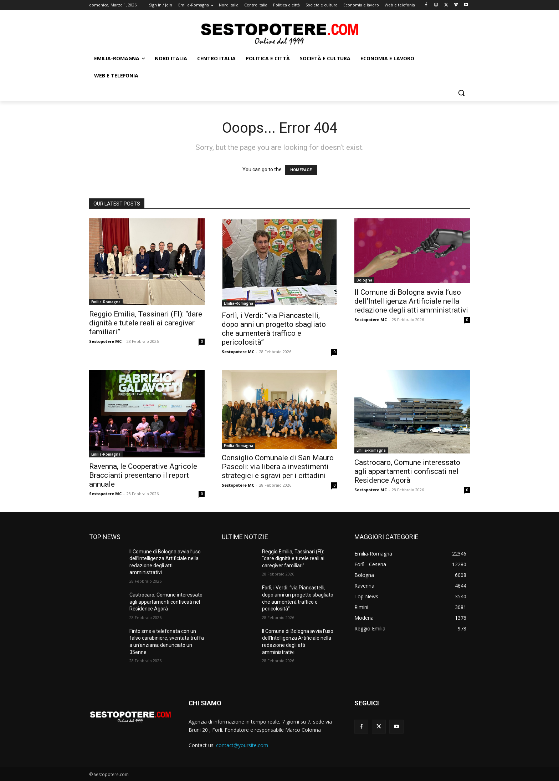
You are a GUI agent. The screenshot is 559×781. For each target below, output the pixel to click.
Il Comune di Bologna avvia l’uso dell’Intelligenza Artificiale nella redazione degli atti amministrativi (411, 301)
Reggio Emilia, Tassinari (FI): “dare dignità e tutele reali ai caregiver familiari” (145, 323)
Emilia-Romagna (105, 301)
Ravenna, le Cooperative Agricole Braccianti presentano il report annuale (143, 475)
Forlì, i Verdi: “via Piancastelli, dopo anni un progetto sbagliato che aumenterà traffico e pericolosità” (274, 328)
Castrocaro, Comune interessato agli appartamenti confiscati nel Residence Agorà (407, 471)
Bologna (364, 280)
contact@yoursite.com (242, 745)
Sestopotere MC (105, 341)
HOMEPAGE (301, 170)
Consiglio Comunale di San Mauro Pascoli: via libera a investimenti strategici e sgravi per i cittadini (278, 466)
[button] (461, 92)
